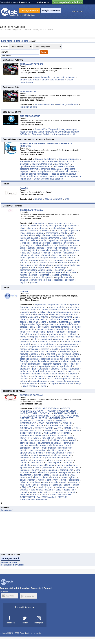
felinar (29, 334)
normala (33, 275)
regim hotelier (65, 448)
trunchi (40, 277)
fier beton (60, 332)
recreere (74, 245)
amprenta (31, 309)
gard (37, 334)
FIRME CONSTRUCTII (31, 430)
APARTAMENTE (28, 423)
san (40, 225)
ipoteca (64, 477)
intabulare (25, 470)
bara (76, 312)
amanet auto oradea (29, 79)
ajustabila (44, 250)
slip (38, 235)
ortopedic (26, 243)
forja (42, 332)
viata (74, 272)
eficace (69, 329)
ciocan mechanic (37, 319)
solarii (66, 376)
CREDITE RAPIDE (44, 428)
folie (22, 265)
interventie (54, 238)
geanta (25, 267)
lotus (42, 265)
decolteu (63, 245)
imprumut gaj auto (28, 107)
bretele (46, 243)
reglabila (65, 250)
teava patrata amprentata (59, 378)
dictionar (49, 489)
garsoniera (37, 457)
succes (49, 376)
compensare (59, 260)
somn (49, 248)
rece (76, 371)
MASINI (67, 428)
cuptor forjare (65, 322)
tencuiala (35, 440)
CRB (31, 487)
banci (36, 477)
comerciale (67, 462)
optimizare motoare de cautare (35, 166)
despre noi (69, 489)
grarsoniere (50, 457)
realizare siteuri (62, 164)
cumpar (25, 472)
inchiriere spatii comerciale (33, 450)
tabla (62, 383)
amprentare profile (57, 304)
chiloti (23, 228)
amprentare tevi (38, 307)
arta (65, 309)
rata (22, 485)
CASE (49, 420)
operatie (58, 225)
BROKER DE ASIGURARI (58, 425)
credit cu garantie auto (67, 104)
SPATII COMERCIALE (49, 423)
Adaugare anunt (30, 10)
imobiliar (24, 455)
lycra (22, 245)
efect (34, 262)
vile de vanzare (56, 445)
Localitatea (40, 2)
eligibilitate (74, 480)
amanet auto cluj (42, 77)
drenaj (40, 233)
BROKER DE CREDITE (31, 425)
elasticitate (69, 252)
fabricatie (72, 332)
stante (62, 373)
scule (54, 373)
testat (69, 270)
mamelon (34, 230)
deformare (61, 324)
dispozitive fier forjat (31, 324)
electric (40, 329)
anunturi (67, 455)
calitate (40, 248)
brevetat (46, 255)
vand (78, 470)
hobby (23, 336)
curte (57, 319)
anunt (69, 452)
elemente (76, 327)
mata (29, 265)
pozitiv (49, 277)
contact (23, 492)
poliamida (32, 257)
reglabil (54, 250)
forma (23, 257)
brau (32, 235)
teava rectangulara (38, 381)
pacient (44, 240)
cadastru (67, 467)
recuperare (66, 240)
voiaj (33, 267)
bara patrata (26, 314)
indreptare (33, 336)
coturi (50, 319)
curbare (52, 322)
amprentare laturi (57, 307)
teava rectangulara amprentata (65, 381)
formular (35, 494)
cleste (74, 319)
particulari (70, 465)
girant (73, 477)
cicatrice (43, 262)
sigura (58, 376)
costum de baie (58, 228)
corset (77, 240)
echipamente (28, 329)
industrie (26, 339)
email (44, 494)
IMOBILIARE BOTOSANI (46, 408)
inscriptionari (46, 339)
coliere (23, 322)
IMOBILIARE (58, 415)
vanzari (45, 440)
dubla (50, 270)
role (69, 371)
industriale (25, 465)
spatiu (49, 462)
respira (23, 250)
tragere (54, 383)
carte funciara (66, 470)
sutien (74, 225)
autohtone (75, 309)
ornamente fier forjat (54, 356)
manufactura (67, 349)
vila (73, 475)
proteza (23, 225)
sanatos (34, 260)
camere (23, 462)
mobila (55, 349)
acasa (46, 475)
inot (53, 230)
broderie (47, 245)
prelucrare (76, 361)
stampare (72, 373)
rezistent (47, 252)
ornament (37, 356)
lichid (48, 267)
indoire (44, 336)
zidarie (71, 438)
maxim (41, 480)
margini (53, 257)
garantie (58, 199)
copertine (33, 322)
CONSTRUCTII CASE (30, 433)
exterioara (34, 255)
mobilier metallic (49, 351)
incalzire (54, 336)
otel (42, 354)
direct (47, 492)
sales (58, 489)
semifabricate (36, 376)
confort (31, 248)
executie (60, 329)
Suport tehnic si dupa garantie (48, 179)
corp (33, 277)
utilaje (78, 383)
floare (50, 265)
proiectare (25, 368)
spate (22, 248)
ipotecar (54, 472)
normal (23, 275)
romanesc (57, 492)
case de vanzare (38, 445)
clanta (77, 322)
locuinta (37, 475)
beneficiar (46, 485)
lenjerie (47, 225)
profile (62, 371)
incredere (65, 275)
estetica (63, 262)
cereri (73, 440)
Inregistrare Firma (51, 10)
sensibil (23, 240)
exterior (23, 255)
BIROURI (67, 423)
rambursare (61, 487)
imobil (55, 475)
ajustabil (33, 250)
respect (55, 275)
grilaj (44, 334)
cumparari (45, 455)
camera (69, 460)
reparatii (38, 199)
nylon (29, 245)
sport (60, 230)
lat (63, 341)
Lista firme (6, 41)
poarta (55, 366)
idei (78, 336)
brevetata (57, 255)
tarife (44, 470)
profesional (66, 366)
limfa (22, 233)
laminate (55, 341)
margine (44, 257)
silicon (33, 225)
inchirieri (55, 440)
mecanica (33, 349)
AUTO (58, 428)
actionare (43, 309)
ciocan (23, 319)
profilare (64, 361)
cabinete (53, 470)
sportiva (36, 252)
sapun (41, 267)
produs (47, 280)
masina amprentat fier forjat (35, 346)
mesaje (33, 492)
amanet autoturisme (44, 104)
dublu (42, 270)
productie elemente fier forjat (54, 359)
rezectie (25, 262)
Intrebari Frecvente (31, 588)
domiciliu (64, 475)
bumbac (37, 243)
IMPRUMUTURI (40, 418)
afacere (25, 312)
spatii (56, 462)
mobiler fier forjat (68, 351)
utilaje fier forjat (30, 386)
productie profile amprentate (44, 361)
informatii (24, 494)
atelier (34, 312)
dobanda (24, 482)
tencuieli (24, 440)
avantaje (24, 489)
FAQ (24, 487)
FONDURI (38, 420)
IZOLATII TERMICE (29, 438)
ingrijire (23, 282)
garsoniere (47, 467)
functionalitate (61, 248)
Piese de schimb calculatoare (34, 174)
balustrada (55, 314)
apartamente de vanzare (50, 443)
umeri (74, 255)
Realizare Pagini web (41, 164)
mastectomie (40, 223)
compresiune (52, 233)
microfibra (69, 243)
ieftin (67, 199)
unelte (43, 386)
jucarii (34, 341)
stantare (24, 376)
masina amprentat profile (44, 344)
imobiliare (24, 457)
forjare (50, 332)
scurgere (57, 272)
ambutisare (55, 309)
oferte (65, 440)
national (34, 354)
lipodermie (40, 272)
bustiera (24, 235)
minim (63, 480)
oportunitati (25, 356)
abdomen (57, 243)
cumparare (65, 472)
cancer (52, 223)
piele (71, 238)
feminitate (44, 275)
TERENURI (60, 420)
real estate (38, 465)
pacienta (34, 240)
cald (77, 317)
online (52, 494)
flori (22, 334)
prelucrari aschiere (52, 364)
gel (30, 272)
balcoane (33, 317)
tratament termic (29, 383)
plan (34, 368)
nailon (38, 245)
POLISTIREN (48, 438)
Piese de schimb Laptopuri (63, 174)
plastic (44, 238)
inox (62, 336)
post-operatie (71, 230)
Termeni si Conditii (9, 588)
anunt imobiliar (49, 448)
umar (66, 255)
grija (66, 225)
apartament (25, 460)
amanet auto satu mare (53, 79)
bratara (23, 317)
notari (76, 467)
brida (73, 314)
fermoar (47, 235)
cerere (66, 319)
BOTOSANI (45, 413)
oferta (76, 354)
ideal (66, 272)
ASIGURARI (26, 428)
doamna (24, 280)
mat (36, 265)
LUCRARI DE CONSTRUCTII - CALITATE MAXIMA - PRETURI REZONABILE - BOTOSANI (45, 497)
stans (41, 378)
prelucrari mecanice (31, 364)
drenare (31, 233)
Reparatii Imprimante (69, 159)
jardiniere (24, 341)
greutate (34, 282)
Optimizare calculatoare (65, 171)
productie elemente (29, 359)
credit (34, 472)
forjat (35, 332)
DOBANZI (55, 418)
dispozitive (48, 324)
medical (45, 230)
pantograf (58, 339)
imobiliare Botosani (55, 452)
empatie (59, 277)
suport (34, 378)
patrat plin (45, 366)
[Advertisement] (47, 533)
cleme (43, 322)
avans (45, 482)
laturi (68, 341)
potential (55, 368)
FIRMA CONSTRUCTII (61, 435)
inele (34, 339)
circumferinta (59, 235)
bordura (75, 250)
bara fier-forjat (41, 314)
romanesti (24, 373)
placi (66, 364)
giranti (23, 480)
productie (71, 356)
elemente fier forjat (60, 327)
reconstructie (74, 260)
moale (73, 248)
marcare (45, 349)
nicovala (24, 354)
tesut (64, 238)
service (48, 199)
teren (50, 460)
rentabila (36, 373)
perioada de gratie (44, 487)
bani (30, 477)
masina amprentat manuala (64, 346)
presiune (54, 240)
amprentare (40, 304)
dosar (32, 327)
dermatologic (60, 267)
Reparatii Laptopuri (29, 161)
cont (49, 480)
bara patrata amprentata (59, 312)
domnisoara (36, 280)
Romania (49, 465)
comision (35, 482)
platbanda (25, 366)
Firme (17, 41)
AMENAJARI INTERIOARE (57, 433)
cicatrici (53, 262)
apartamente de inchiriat (31, 452)
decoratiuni (43, 327)
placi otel (75, 364)
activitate (26, 252)
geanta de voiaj (72, 265)
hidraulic (73, 334)
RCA (76, 428)
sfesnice (24, 378)
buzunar (32, 228)
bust (62, 257)
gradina (52, 334)
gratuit (63, 482)
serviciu (54, 482)
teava (70, 383)
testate (23, 272)
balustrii (44, 317)
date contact (37, 489)
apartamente (40, 460)
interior (70, 336)
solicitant (57, 485)
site (41, 492)
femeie (69, 277)
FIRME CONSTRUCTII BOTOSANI (62, 430)
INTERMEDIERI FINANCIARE (34, 415)
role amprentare (49, 371)
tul (55, 245)
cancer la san (64, 223)
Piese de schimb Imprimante (33, 176)
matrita (23, 349)
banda (64, 233)
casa (60, 457)
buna (65, 314)
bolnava (24, 260)
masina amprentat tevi (69, 344)
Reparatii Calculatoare (45, 159)
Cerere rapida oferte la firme (67, 2)
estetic (72, 262)
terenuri (59, 460)
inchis (69, 339)
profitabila (43, 368)
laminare (44, 341)
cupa (71, 233)
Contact (48, 588)
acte (28, 485)
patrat (35, 366)
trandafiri (44, 383)
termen (32, 480)
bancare (54, 477)
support (59, 265)
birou (32, 462)
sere (74, 376)
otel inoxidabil (64, 354)
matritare (24, 351)
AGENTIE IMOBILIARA (65, 413)
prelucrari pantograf (29, 371)
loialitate (24, 277)
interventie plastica (29, 238)
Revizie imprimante (41, 171)
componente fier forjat (61, 317)
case (67, 457)
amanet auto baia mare (64, 77)
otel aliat (51, 354)
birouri (36, 448)
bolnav (70, 257)
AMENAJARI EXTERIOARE (33, 435)
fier (28, 332)
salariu (67, 485)
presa (64, 368)
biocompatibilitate (28, 270)
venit (55, 480)
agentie (35, 470)
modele (34, 351)
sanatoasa (45, 260)
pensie (76, 485)
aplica (43, 312)
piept (70, 235)
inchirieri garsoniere (57, 450)
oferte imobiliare (27, 443)
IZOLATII (61, 438)
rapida (46, 373)
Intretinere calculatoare (52, 169)
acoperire (59, 270)
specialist (58, 280)
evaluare (73, 482)
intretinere (43, 228)
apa (49, 272)
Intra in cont (77, 11)
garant (72, 487)
